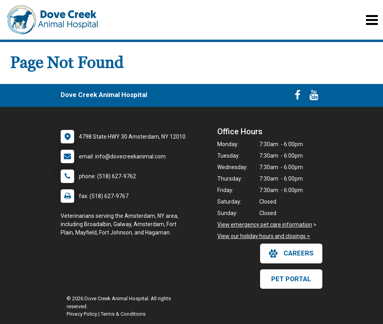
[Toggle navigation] (372, 20)
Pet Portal (291, 279)
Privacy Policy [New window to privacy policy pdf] (82, 314)
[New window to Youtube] (314, 96)
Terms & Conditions (123, 314)
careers (291, 253)
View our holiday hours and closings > (263, 236)
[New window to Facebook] (297, 96)
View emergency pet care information (264, 224)
